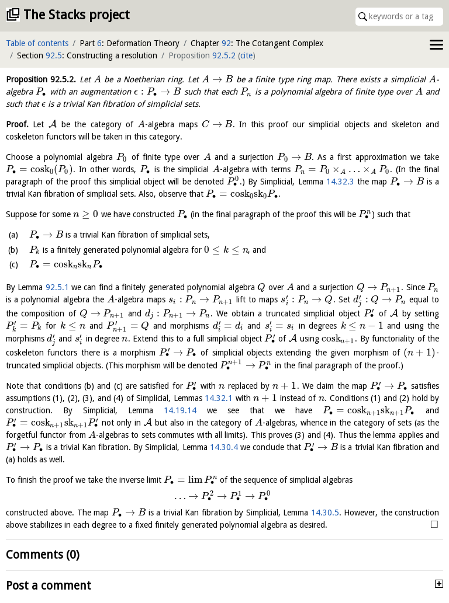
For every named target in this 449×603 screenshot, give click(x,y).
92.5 (54, 55)
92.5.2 (224, 55)
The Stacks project (76, 15)
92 (226, 43)
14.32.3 (340, 181)
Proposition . (41, 79)
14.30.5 (325, 512)
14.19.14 (180, 410)
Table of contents (37, 43)
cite (246, 55)
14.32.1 (219, 398)
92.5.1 (57, 287)
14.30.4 (224, 447)
